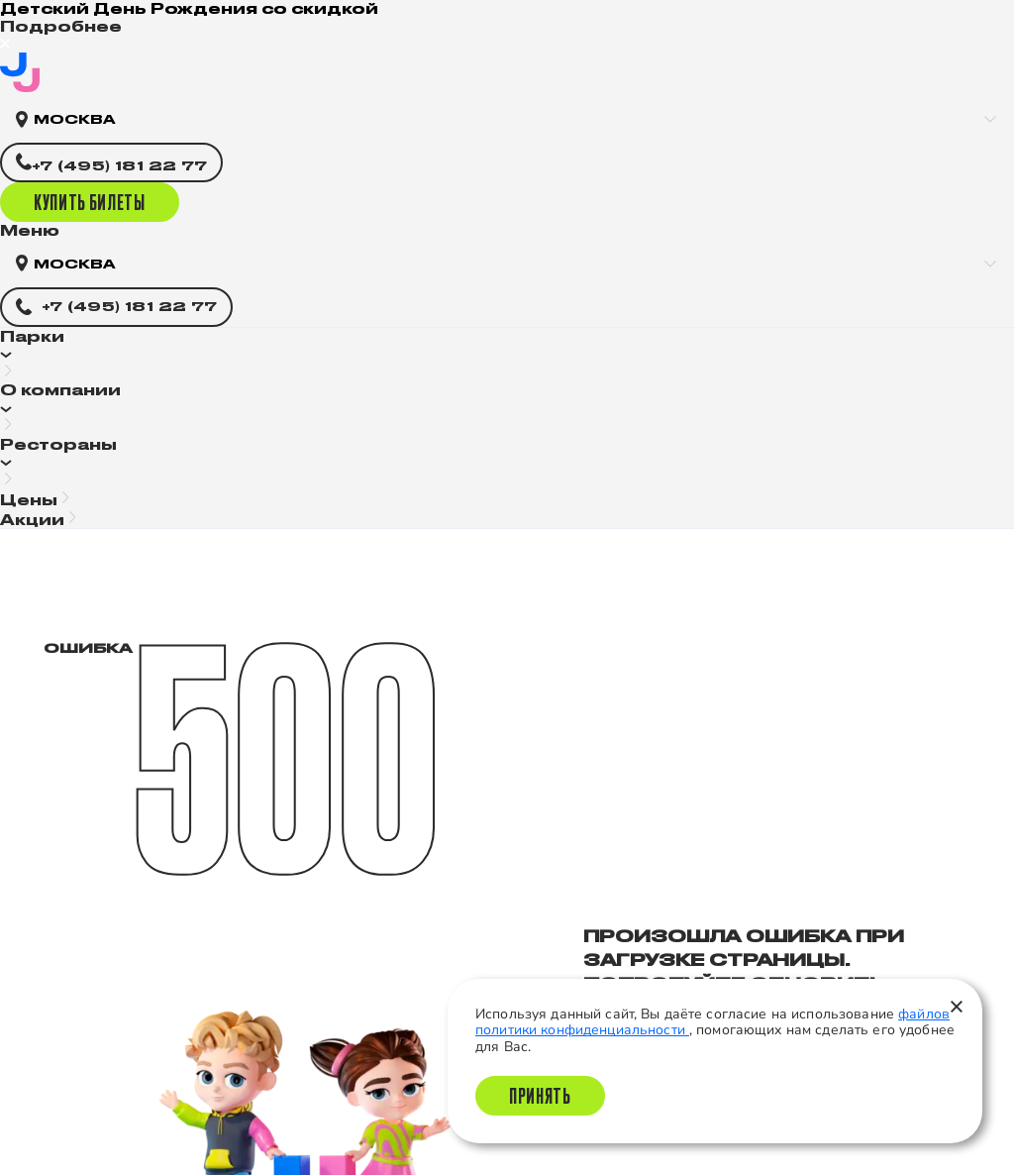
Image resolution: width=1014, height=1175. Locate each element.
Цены (28, 499)
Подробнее (61, 26)
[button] (507, 355)
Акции (32, 519)
